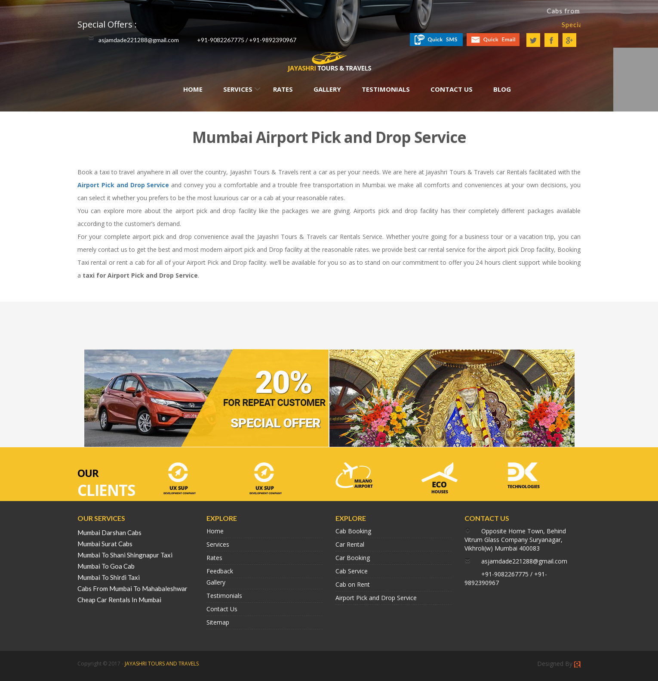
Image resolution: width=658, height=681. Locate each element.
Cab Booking (353, 531)
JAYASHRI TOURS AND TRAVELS (162, 663)
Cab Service (351, 571)
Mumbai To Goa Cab (106, 566)
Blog (502, 89)
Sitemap (217, 622)
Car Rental (349, 544)
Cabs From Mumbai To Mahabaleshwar (132, 588)
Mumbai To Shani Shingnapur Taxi (124, 555)
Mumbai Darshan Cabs (109, 532)
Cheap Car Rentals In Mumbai (119, 600)
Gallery (327, 89)
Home (193, 89)
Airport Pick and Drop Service (123, 185)
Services (237, 89)
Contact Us (451, 89)
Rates (283, 89)
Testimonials (386, 89)
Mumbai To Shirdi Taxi (108, 577)
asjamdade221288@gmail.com (138, 39)
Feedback (219, 571)
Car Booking (352, 558)
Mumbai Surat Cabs (104, 544)
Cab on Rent (352, 584)
